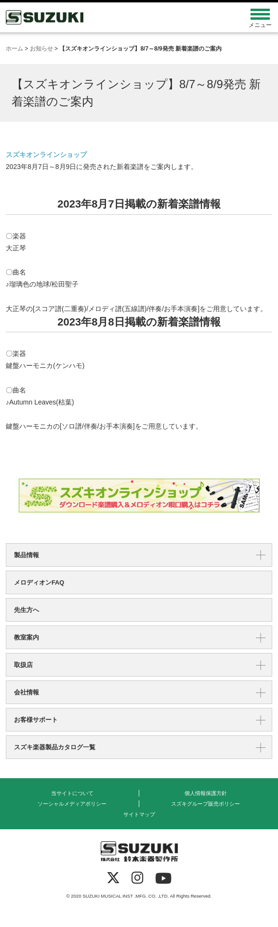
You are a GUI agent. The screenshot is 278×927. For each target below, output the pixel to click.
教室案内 (26, 637)
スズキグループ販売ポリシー (205, 804)
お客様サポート (36, 719)
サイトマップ (139, 814)
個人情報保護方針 (206, 793)
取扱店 (23, 664)
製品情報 (26, 555)
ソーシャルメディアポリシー (72, 804)
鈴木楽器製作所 (106, 17)
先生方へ (26, 610)
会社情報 (26, 692)
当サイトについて (72, 793)
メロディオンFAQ (39, 582)
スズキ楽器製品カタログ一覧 (54, 747)
